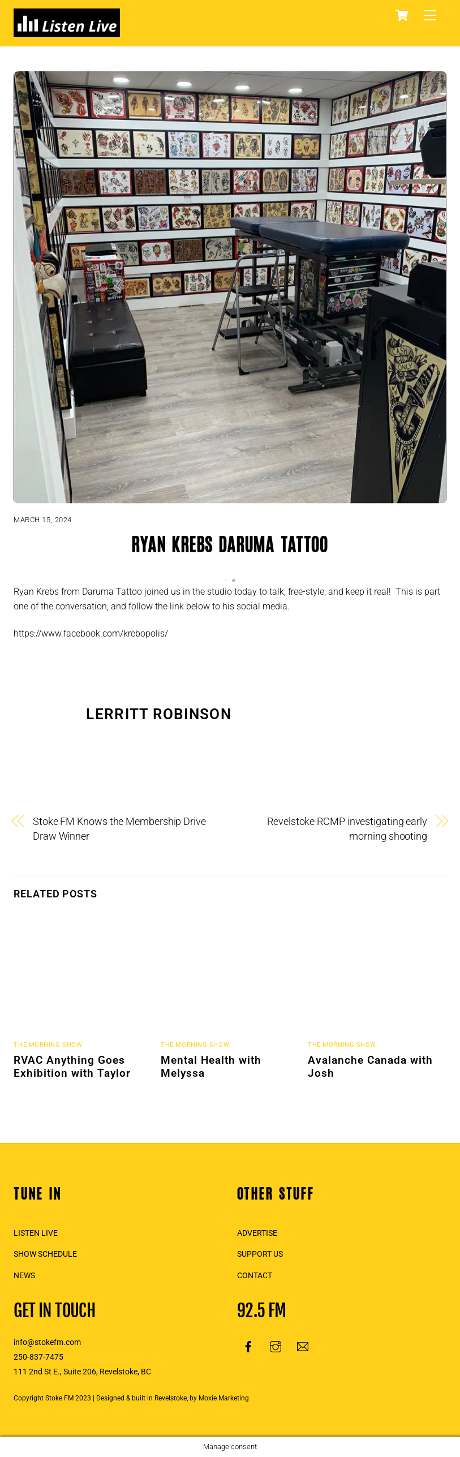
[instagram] (275, 1346)
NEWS (24, 1275)
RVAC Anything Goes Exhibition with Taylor (72, 1067)
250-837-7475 (38, 1357)
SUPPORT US (260, 1254)
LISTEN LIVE (36, 1233)
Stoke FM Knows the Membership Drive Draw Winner (119, 828)
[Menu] (430, 16)
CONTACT (254, 1275)
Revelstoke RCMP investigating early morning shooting (347, 828)
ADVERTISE (257, 1233)
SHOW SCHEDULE (45, 1254)
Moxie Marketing (224, 1398)
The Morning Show (48, 1044)
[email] (302, 1346)
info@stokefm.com (47, 1342)
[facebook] (248, 1346)
